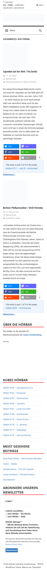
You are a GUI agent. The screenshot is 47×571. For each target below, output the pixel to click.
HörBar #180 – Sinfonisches (15, 414)
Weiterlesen (8, 174)
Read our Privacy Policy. (14, 544)
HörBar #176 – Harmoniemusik (17, 435)
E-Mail (9, 501)
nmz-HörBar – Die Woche (18, 514)
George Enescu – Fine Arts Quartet (18, 469)
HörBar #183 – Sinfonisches (15, 398)
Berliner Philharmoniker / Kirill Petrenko (23, 207)
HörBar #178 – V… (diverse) (15, 424)
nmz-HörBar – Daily (15, 516)
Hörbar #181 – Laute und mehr (16, 409)
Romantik (32, 82)
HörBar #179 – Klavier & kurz (16, 419)
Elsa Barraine (9, 480)
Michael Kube (11, 79)
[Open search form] (40, 30)
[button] (11, 146)
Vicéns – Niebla (10, 464)
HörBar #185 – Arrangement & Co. (18, 388)
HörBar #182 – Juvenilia (14, 403)
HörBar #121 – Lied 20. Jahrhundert (22, 168)
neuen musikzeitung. (32, 335)
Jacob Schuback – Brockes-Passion (19, 474)
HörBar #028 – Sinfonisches (18, 308)
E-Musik (25, 82)
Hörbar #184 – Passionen (14, 393)
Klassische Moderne (13, 82)
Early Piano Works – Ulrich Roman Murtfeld (22, 458)
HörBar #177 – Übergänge (14, 430)
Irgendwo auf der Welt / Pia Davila (20, 71)
